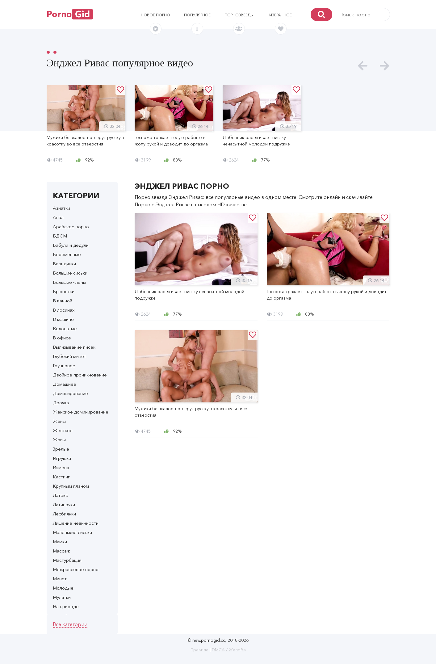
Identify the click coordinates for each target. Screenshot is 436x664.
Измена (61, 467)
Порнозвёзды (239, 15)
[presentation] (362, 66)
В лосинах (63, 310)
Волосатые (65, 328)
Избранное (280, 15)
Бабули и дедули (71, 245)
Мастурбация (67, 560)
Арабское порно (71, 226)
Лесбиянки (64, 514)
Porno (70, 14)
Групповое (64, 365)
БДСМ (60, 236)
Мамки (60, 541)
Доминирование (70, 393)
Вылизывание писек (74, 347)
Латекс (60, 495)
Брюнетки (63, 291)
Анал (58, 217)
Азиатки (61, 208)
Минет (60, 579)
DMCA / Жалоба (229, 650)
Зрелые (61, 449)
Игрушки (62, 458)
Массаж (61, 551)
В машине (63, 319)
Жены (59, 421)
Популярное (197, 15)
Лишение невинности (76, 523)
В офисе (62, 338)
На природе (66, 606)
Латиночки (64, 504)
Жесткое (63, 430)
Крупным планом (71, 486)
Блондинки (64, 264)
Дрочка (61, 403)
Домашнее (64, 384)
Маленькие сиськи (72, 532)
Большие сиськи (70, 273)
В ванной (62, 301)
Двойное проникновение (80, 375)
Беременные (67, 254)
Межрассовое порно (76, 569)
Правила (199, 650)
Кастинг (61, 477)
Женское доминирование (80, 412)
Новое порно (155, 15)
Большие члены (69, 282)
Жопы (59, 440)
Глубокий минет (69, 356)
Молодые (63, 588)
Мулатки (62, 597)
